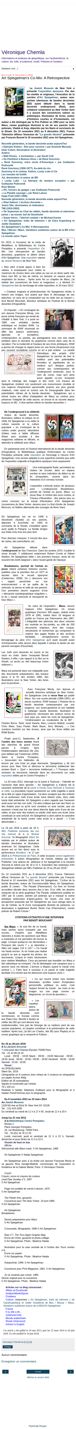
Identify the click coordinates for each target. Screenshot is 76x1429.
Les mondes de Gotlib (14, 174)
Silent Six (34, 837)
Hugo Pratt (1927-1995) (14, 196)
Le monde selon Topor (14, 236)
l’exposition (44, 91)
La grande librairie (50, 134)
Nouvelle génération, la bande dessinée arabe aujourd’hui (34, 199)
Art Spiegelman (48, 97)
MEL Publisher (10, 831)
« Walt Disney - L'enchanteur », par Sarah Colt (28, 156)
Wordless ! (22, 852)
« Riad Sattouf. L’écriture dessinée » (22, 202)
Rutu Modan (8, 187)
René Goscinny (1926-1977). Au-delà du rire (26, 168)
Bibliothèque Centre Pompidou (26, 1121)
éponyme (58, 91)
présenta (23, 831)
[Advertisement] (38, 25)
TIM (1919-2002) (10, 208)
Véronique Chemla (23, 52)
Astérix (6, 153)
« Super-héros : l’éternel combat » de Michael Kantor (31, 217)
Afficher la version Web (38, 1377)
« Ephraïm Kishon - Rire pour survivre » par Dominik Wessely (36, 146)
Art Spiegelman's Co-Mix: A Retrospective (25, 227)
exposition (31, 257)
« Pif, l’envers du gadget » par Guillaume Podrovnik (31, 190)
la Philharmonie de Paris (23, 856)
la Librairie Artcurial (15, 1047)
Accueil (38, 1372)
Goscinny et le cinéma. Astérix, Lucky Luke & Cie (30, 171)
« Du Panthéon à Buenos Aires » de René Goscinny (31, 159)
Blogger (43, 1426)
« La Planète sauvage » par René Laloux (24, 193)
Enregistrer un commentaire (19, 1361)
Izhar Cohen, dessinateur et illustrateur (24, 150)
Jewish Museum (44, 88)
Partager (7, 1347)
